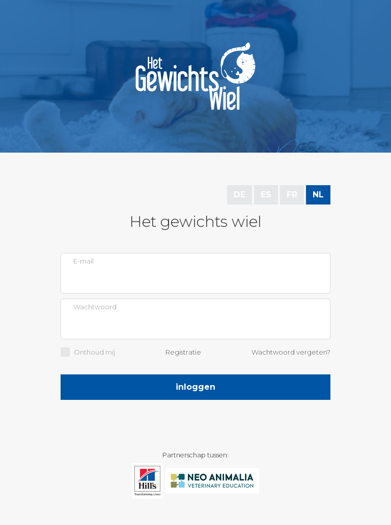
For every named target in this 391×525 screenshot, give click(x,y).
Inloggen (195, 387)
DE (239, 194)
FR (292, 194)
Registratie (183, 352)
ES (266, 194)
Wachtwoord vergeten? (291, 352)
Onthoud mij (94, 352)
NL (318, 194)
